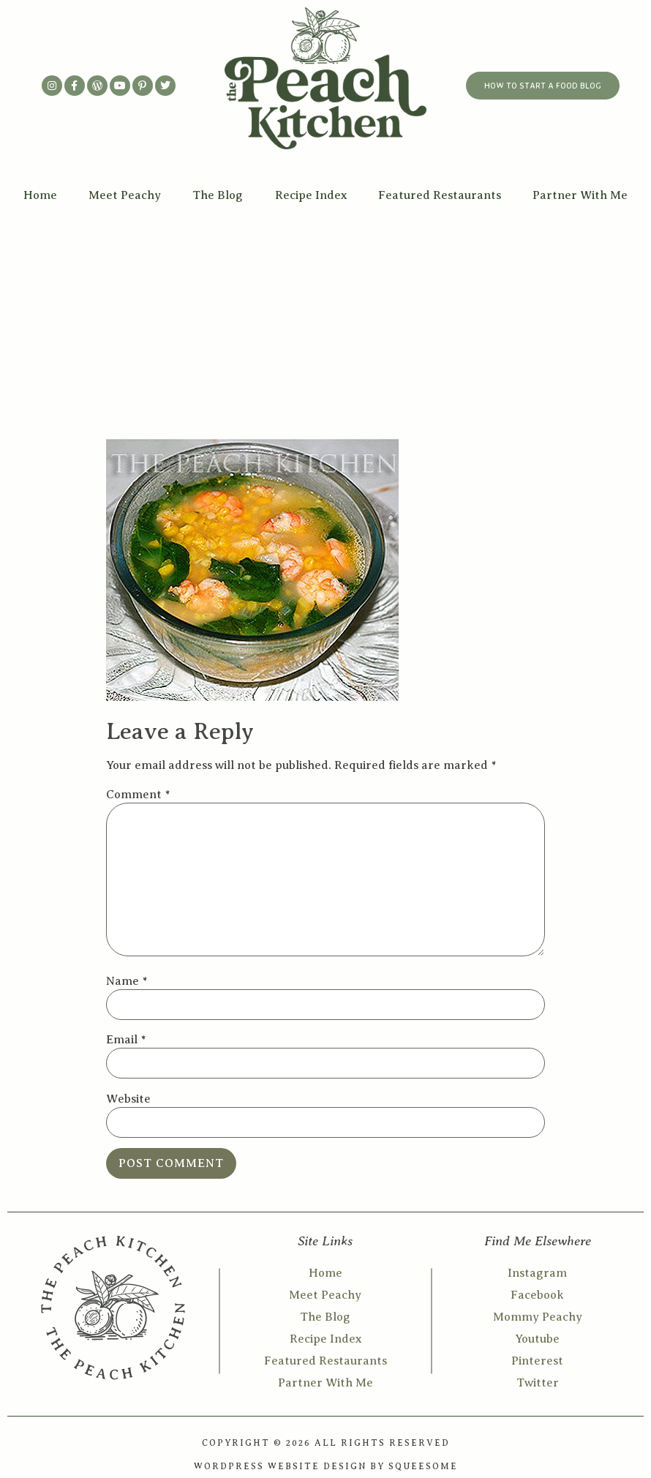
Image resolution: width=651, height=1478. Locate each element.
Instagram (537, 1273)
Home (40, 195)
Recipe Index (311, 195)
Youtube (537, 1339)
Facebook (537, 1295)
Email (126, 1040)
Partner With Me (580, 195)
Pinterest (537, 1361)
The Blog (217, 195)
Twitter (537, 1382)
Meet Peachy (125, 195)
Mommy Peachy (537, 1317)
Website (128, 1099)
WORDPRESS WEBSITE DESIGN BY (291, 1466)
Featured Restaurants (439, 195)
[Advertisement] (325, 322)
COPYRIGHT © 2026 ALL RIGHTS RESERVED (326, 1443)
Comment (138, 794)
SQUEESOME (423, 1466)
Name (126, 981)
